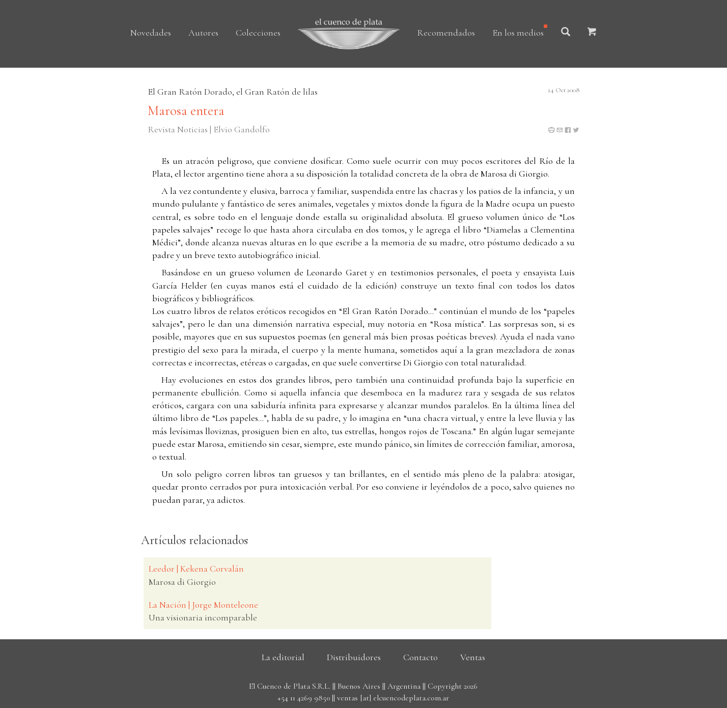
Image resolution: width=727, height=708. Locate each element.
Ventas (472, 657)
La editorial (283, 657)
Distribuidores (354, 657)
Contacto (420, 657)
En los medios (518, 32)
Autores (203, 32)
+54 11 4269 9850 (303, 698)
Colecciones (258, 32)
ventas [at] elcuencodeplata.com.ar (393, 698)
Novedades (150, 32)
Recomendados (446, 32)
